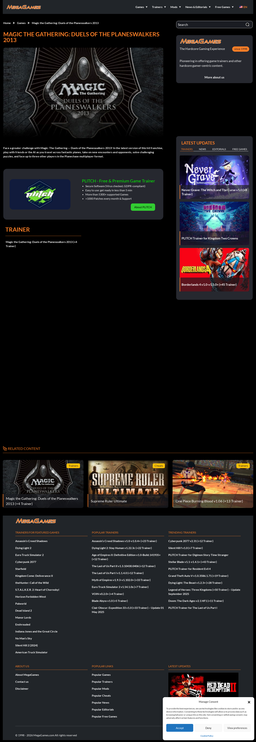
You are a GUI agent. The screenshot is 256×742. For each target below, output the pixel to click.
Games (21, 23)
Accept (180, 727)
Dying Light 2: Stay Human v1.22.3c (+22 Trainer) (122, 548)
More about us (214, 77)
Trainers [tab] (187, 149)
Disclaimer (22, 688)
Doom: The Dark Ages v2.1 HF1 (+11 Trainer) (196, 600)
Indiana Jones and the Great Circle (36, 631)
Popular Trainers (102, 681)
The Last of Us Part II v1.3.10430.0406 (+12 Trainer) (123, 566)
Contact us (22, 681)
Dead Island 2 (23, 610)
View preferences (237, 727)
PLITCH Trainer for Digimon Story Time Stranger (198, 554)
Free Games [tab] (239, 149)
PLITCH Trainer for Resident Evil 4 (189, 568)
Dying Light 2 (23, 548)
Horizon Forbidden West (30, 596)
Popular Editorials (103, 709)
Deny (208, 727)
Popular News (100, 702)
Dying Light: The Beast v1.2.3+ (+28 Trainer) (195, 582)
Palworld (20, 603)
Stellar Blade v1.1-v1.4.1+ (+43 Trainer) (192, 561)
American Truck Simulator (31, 652)
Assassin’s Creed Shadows (31, 541)
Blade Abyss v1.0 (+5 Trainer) (110, 600)
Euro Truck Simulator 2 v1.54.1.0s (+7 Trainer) (120, 586)
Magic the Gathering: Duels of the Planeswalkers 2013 (65, 23)
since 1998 (240, 48)
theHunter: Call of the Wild (32, 582)
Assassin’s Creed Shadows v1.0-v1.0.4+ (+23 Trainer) (124, 541)
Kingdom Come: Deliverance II (34, 575)
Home (7, 23)
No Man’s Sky (23, 638)
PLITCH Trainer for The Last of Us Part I (192, 607)
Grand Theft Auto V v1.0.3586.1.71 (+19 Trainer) (198, 575)
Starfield (20, 568)
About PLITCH (143, 207)
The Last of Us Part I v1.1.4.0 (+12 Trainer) (118, 573)
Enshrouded (22, 624)
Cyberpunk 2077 (25, 561)
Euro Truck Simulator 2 (29, 554)
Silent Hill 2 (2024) (26, 645)
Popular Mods (100, 688)
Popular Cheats (101, 695)
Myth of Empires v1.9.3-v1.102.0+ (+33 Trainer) (121, 579)
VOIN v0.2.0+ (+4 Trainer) (108, 593)
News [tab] (202, 149)
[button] (249, 701)
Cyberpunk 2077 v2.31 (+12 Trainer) (190, 541)
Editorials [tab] (219, 149)
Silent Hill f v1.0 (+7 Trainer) (185, 548)
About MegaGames (27, 674)
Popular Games (101, 674)
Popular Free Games (104, 716)
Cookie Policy (207, 736)
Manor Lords (23, 617)
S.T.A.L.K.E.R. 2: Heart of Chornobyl (37, 589)
